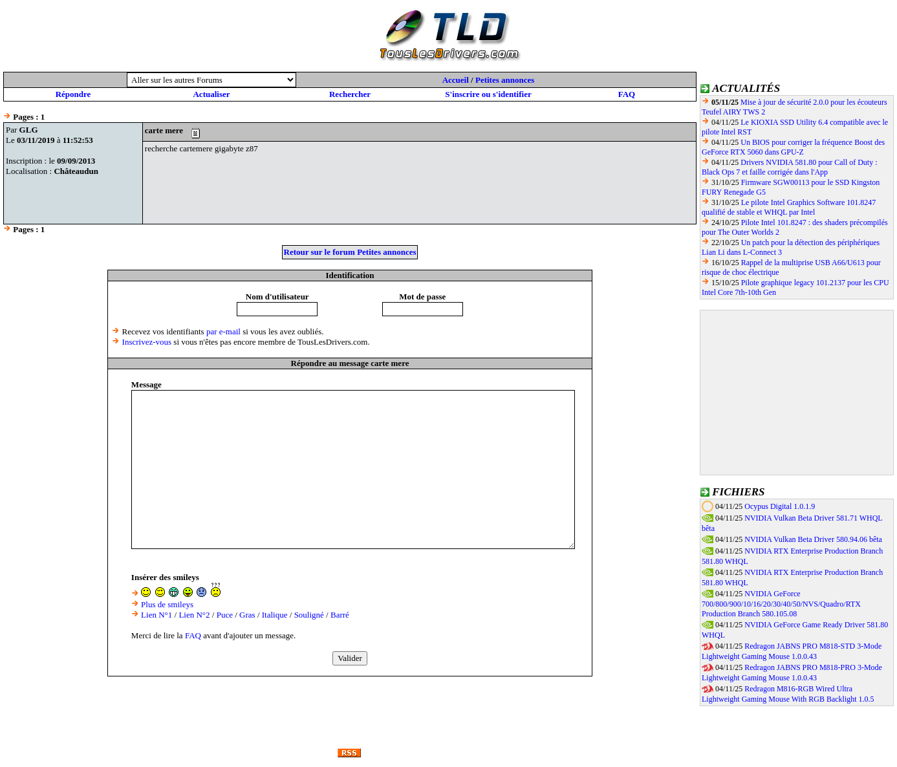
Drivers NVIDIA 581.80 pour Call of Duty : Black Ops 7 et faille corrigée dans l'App (790, 167)
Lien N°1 (156, 615)
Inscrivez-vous (147, 342)
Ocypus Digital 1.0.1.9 (779, 506)
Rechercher (350, 94)
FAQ (626, 94)
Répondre (73, 94)
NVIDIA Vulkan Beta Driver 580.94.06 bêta (813, 539)
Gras (247, 615)
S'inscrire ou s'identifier (488, 94)
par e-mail (223, 331)
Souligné (309, 615)
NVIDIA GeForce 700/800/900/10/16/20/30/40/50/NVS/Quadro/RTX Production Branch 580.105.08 (781, 604)
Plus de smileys (167, 604)
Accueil (455, 80)
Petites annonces (504, 80)
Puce (225, 615)
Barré (339, 615)
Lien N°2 (194, 615)
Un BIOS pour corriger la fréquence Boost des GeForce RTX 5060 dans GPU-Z (793, 147)
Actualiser (211, 94)
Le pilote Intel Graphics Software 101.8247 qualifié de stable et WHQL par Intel (789, 207)
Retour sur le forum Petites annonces (350, 252)
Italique (275, 615)
